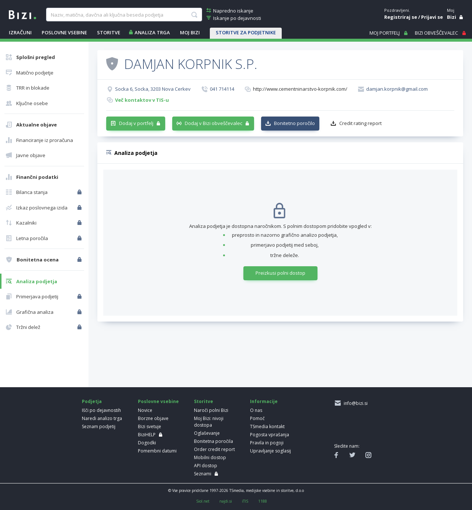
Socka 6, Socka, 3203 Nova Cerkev (153, 89)
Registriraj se (400, 17)
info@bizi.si (354, 403)
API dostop (205, 465)
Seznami (202, 474)
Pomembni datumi (157, 451)
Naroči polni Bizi (211, 410)
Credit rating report (360, 123)
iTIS (245, 501)
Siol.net (202, 501)
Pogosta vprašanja (269, 434)
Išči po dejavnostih (101, 410)
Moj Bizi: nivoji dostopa (208, 421)
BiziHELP (147, 434)
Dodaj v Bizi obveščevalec (213, 123)
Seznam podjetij (98, 426)
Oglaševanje (207, 433)
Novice (145, 410)
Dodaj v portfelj (136, 123)
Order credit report (214, 449)
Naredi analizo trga (102, 418)
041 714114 (222, 89)
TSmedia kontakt (267, 426)
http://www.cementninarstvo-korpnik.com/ (300, 89)
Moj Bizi (190, 32)
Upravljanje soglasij (270, 451)
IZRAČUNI (20, 32)
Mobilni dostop (210, 457)
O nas (256, 410)
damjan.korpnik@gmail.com (397, 89)
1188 (262, 501)
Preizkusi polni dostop (280, 273)
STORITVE (108, 32)
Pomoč (257, 418)
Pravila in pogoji (267, 443)
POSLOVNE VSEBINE (64, 32)
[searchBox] (124, 15)
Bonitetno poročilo (294, 123)
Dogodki (147, 443)
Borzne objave (153, 418)
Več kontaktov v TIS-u (142, 100)
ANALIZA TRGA (152, 32)
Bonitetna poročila (213, 441)
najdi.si (225, 501)
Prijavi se (432, 17)
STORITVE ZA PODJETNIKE (246, 32)
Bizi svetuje (149, 426)
